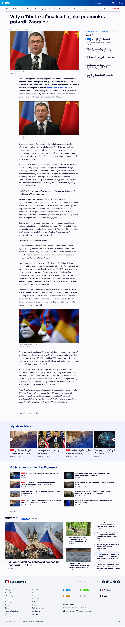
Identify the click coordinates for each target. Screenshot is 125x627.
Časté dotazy (36, 612)
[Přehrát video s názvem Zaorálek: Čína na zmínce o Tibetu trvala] (48, 118)
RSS (119, 623)
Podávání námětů (38, 609)
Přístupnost (39, 623)
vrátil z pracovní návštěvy (57, 87)
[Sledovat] (114, 9)
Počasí (61, 9)
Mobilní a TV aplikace (12, 612)
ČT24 (37, 413)
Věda (67, 9)
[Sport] (106, 9)
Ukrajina (22, 9)
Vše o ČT (7, 615)
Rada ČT (35, 603)
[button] (49, 118)
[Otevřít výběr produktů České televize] (120, 3)
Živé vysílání (9, 594)
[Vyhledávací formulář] (105, 3)
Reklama (35, 594)
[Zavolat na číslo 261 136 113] (68, 612)
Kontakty (35, 615)
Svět (36, 9)
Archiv (30, 413)
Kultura (74, 9)
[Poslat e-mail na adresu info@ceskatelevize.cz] (84, 612)
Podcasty (83, 9)
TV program (9, 591)
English (19, 623)
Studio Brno (36, 597)
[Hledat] (113, 3)
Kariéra (34, 606)
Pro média (35, 591)
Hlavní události (11, 9)
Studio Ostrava (37, 600)
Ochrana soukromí (28, 623)
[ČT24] (6, 3)
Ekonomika (52, 9)
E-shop (7, 609)
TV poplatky (9, 597)
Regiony (43, 9)
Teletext (8, 600)
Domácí (29, 9)
